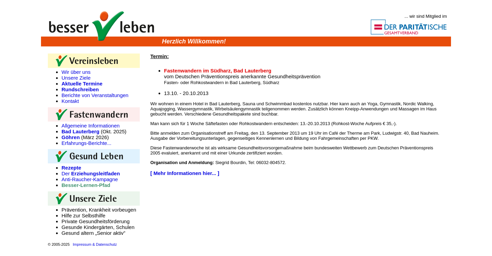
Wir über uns (76, 72)
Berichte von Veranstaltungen (95, 95)
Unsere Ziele (76, 78)
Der (91, 173)
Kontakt (70, 101)
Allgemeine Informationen (91, 126)
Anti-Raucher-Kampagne (90, 179)
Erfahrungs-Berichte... (86, 143)
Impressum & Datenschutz (95, 244)
